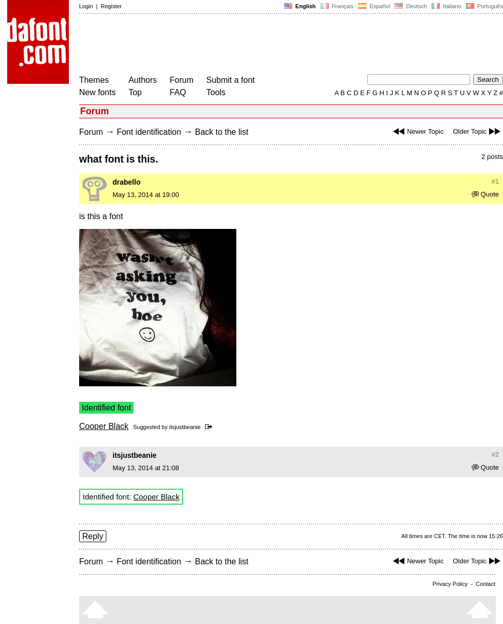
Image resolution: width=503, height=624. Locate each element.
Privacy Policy (450, 584)
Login (86, 6)
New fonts (97, 92)
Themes (94, 80)
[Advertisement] (266, 45)
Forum (181, 80)
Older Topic (478, 131)
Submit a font (231, 80)
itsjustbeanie (184, 427)
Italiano (446, 6)
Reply (92, 536)
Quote (485, 194)
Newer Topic (416, 131)
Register (111, 6)
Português (483, 6)
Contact (485, 584)
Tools (216, 92)
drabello (126, 182)
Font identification (149, 132)
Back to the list (221, 132)
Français (337, 6)
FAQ (178, 92)
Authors (142, 80)
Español (374, 6)
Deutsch (411, 6)
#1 (495, 181)
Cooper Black (103, 426)
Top (135, 92)
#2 (495, 454)
